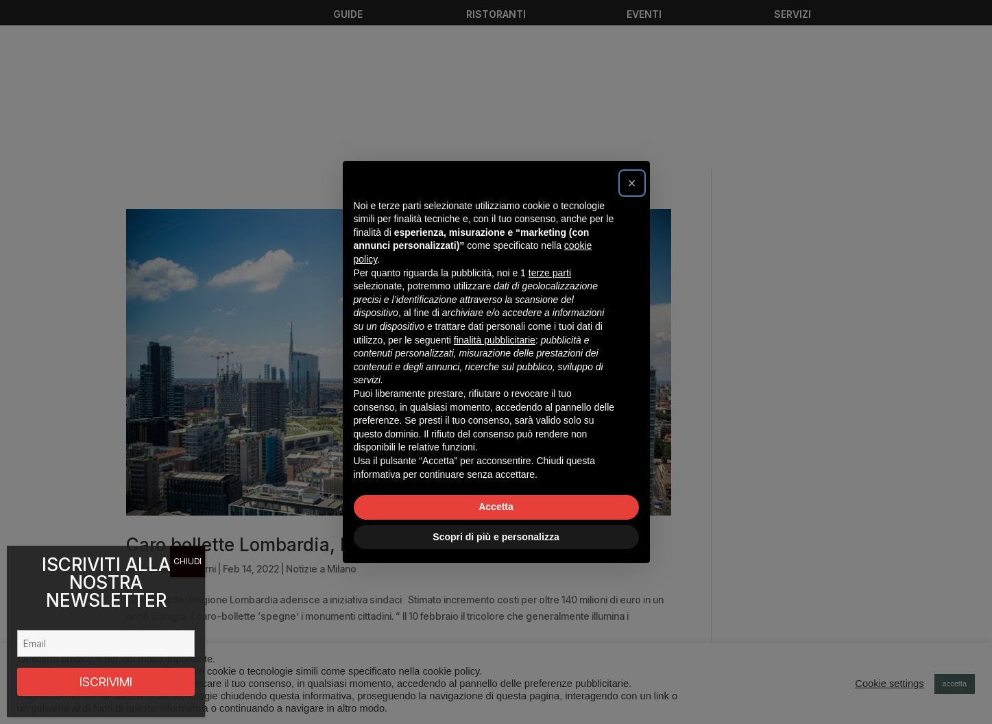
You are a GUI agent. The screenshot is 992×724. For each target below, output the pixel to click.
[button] (632, 183)
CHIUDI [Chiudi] (187, 561)
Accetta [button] (496, 506)
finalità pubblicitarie (494, 340)
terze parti (550, 272)
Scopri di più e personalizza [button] (496, 536)
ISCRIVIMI (106, 682)
